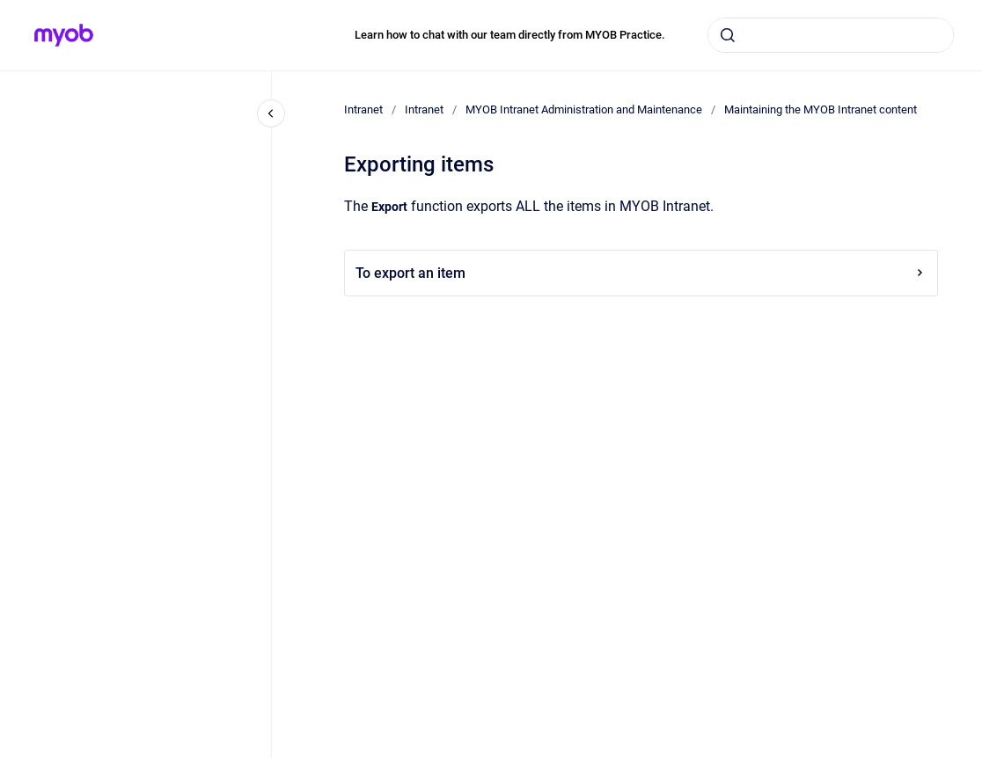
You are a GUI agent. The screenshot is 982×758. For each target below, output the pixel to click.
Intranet (363, 109)
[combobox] (830, 35)
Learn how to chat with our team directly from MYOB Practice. (510, 34)
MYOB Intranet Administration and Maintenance (583, 109)
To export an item (641, 273)
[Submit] (728, 35)
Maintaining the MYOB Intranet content (820, 109)
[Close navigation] (271, 113)
